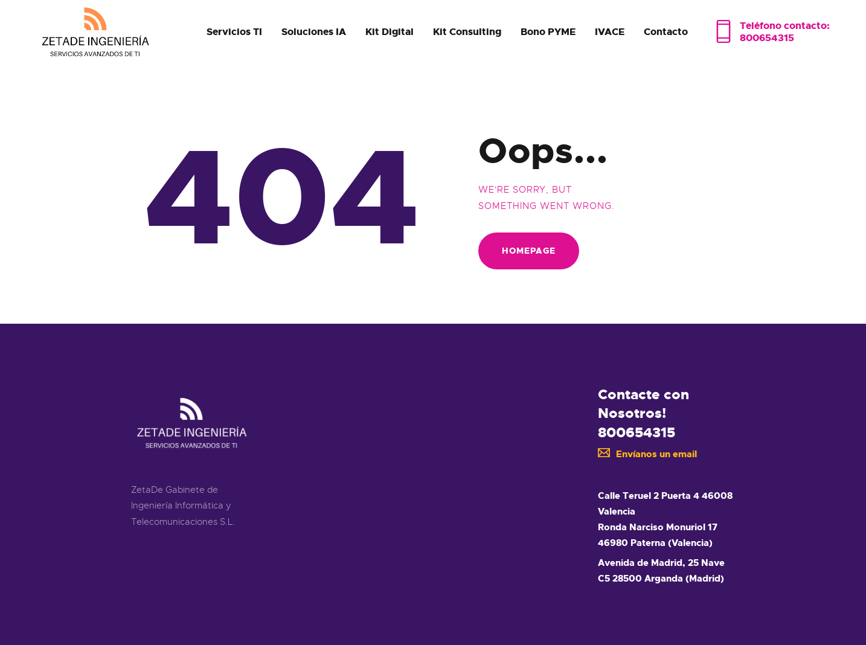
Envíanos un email (648, 454)
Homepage (529, 250)
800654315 (636, 432)
